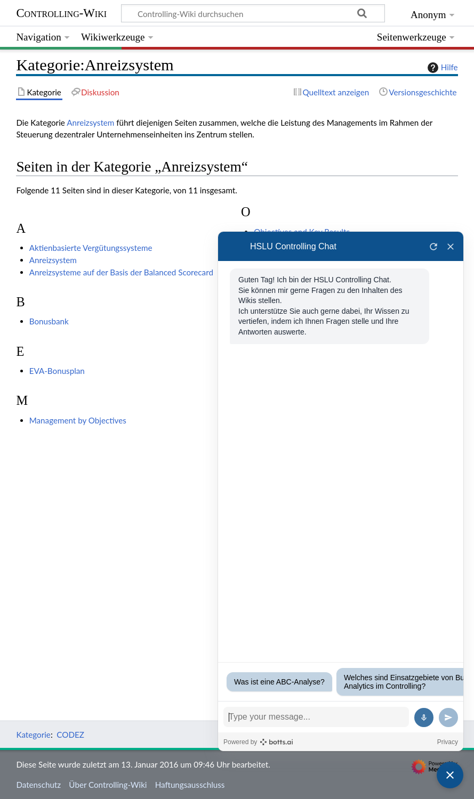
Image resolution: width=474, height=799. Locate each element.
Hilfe (441, 67)
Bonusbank (49, 321)
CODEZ (70, 734)
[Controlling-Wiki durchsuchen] (253, 13)
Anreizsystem (90, 122)
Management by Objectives (77, 420)
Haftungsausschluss (190, 784)
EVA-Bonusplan (57, 371)
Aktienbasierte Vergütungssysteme (90, 247)
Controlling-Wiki (61, 13)
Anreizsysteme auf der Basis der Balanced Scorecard (121, 272)
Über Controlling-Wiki (108, 784)
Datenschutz (38, 784)
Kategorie (33, 734)
